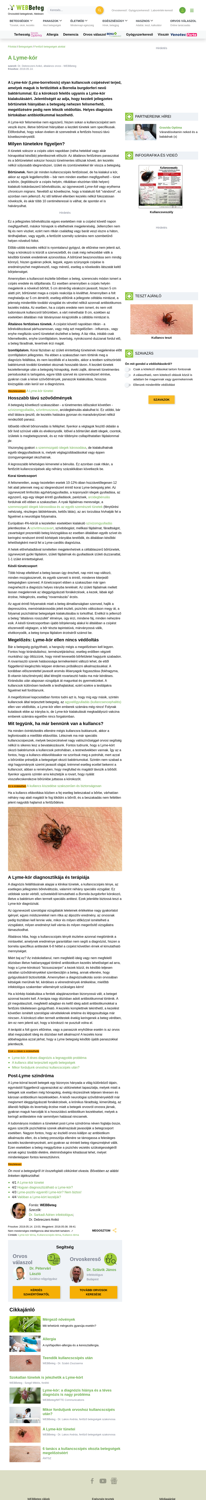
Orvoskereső (119, 10)
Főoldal (12, 46)
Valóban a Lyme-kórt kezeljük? (39, 1197)
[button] (22, 23)
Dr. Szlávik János (101, 1270)
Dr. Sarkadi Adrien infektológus (51, 1214)
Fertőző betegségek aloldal (49, 46)
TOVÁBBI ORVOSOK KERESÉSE (93, 1292)
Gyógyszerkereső (139, 10)
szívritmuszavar (47, 410)
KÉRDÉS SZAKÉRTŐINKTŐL (36, 1292)
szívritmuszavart (42, 528)
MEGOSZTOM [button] (104, 1230)
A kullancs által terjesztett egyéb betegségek (43, 1062)
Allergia (52, 34)
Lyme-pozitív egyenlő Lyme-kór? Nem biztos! (49, 1192)
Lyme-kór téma (27, 1234)
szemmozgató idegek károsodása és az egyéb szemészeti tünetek (55, 507)
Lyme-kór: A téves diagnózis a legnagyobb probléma (49, 1057)
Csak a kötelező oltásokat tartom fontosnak (162, 369)
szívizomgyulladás (21, 410)
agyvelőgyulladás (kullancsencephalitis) (93, 702)
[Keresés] (73, 10)
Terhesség (28, 34)
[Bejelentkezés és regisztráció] (182, 10)
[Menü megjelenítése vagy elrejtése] (192, 10)
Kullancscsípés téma (49, 1234)
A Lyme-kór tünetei (39, 391)
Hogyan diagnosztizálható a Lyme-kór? (45, 1187)
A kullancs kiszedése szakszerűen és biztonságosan (64, 786)
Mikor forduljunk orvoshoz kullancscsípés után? (45, 1067)
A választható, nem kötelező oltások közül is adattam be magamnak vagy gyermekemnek (163, 377)
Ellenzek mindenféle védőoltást (154, 384)
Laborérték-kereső (162, 10)
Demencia (70, 34)
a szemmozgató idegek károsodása (61, 447)
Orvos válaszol (102, 34)
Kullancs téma (71, 1234)
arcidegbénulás (99, 497)
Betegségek (25, 46)
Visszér (178, 34)
